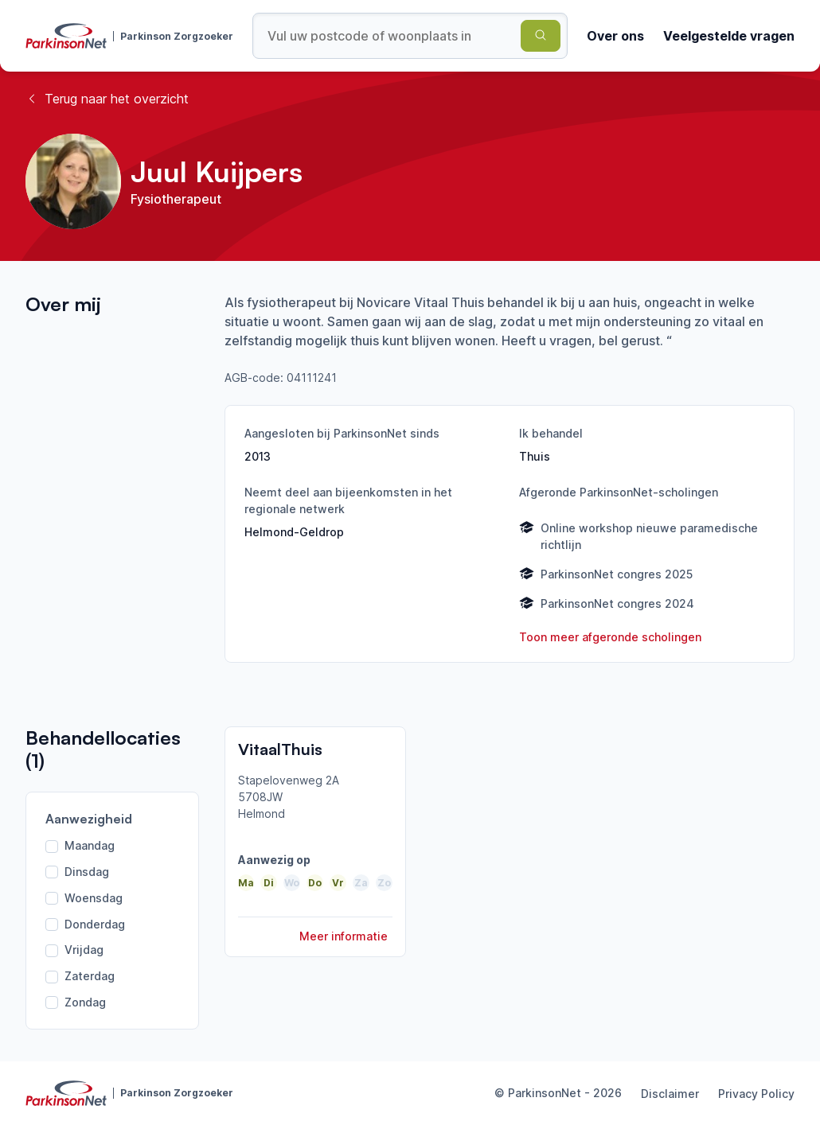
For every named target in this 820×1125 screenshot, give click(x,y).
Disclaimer (670, 1093)
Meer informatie (343, 936)
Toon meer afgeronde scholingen (610, 637)
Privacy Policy (756, 1093)
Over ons (615, 36)
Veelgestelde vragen (729, 36)
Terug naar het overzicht (107, 99)
